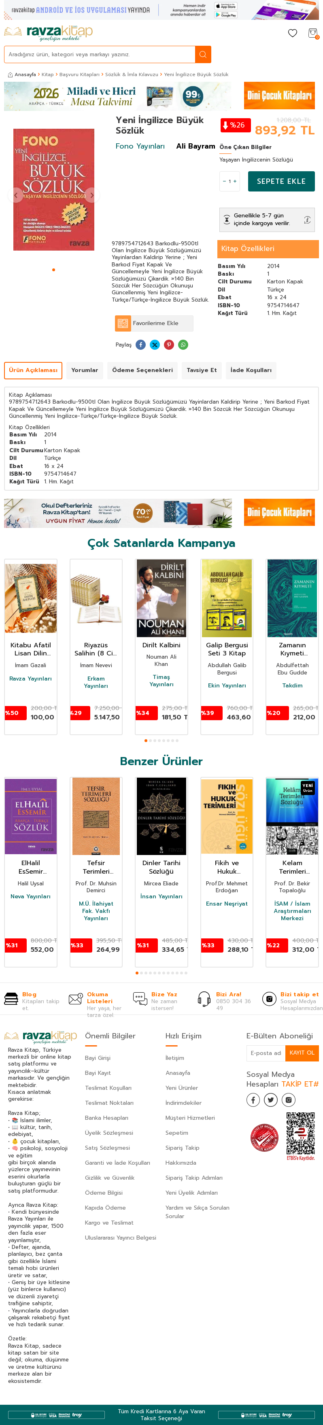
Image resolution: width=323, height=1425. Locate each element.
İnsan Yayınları (161, 896)
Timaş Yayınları (161, 681)
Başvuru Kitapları (80, 74)
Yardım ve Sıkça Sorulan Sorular (198, 1212)
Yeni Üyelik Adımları (192, 1193)
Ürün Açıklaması (33, 370)
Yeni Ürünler (182, 1088)
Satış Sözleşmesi (107, 1148)
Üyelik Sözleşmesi (109, 1133)
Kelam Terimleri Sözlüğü (292, 867)
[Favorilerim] (293, 33)
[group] (54, 189)
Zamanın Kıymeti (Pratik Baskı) (292, 649)
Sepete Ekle (281, 181)
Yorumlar (84, 370)
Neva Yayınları (31, 896)
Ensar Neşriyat (227, 904)
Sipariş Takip (183, 1148)
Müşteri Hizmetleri (190, 1118)
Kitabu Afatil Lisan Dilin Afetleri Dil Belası (31, 649)
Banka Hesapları (106, 1118)
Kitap (48, 74)
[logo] (48, 34)
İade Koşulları (251, 370)
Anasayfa (22, 74)
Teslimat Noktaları (109, 1103)
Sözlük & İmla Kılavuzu (131, 74)
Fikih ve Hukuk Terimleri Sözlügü (226, 867)
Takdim (292, 685)
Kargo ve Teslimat (109, 1223)
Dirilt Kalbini (161, 645)
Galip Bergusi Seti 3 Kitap (227, 649)
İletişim (175, 1058)
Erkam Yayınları (96, 682)
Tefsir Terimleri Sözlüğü (96, 867)
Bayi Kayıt (98, 1073)
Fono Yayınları (140, 146)
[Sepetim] (313, 33)
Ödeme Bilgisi (104, 1193)
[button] (53, 269)
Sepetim (177, 1133)
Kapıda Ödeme (105, 1208)
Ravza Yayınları (30, 679)
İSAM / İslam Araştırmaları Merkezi (292, 911)
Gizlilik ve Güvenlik (110, 1178)
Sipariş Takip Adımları (194, 1178)
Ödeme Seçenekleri (142, 370)
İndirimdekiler (184, 1103)
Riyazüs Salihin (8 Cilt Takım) (95, 649)
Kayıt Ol (301, 1053)
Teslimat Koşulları (108, 1088)
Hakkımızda (181, 1163)
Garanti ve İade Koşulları (117, 1163)
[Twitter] (275, 1101)
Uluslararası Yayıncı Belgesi (120, 1238)
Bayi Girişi (97, 1058)
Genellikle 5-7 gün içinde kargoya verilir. (262, 219)
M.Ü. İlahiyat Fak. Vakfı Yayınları (96, 911)
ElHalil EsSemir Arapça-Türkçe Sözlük (30, 867)
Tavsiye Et (202, 370)
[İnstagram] (295, 1101)
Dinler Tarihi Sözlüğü (161, 867)
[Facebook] (254, 1101)
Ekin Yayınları (227, 685)
